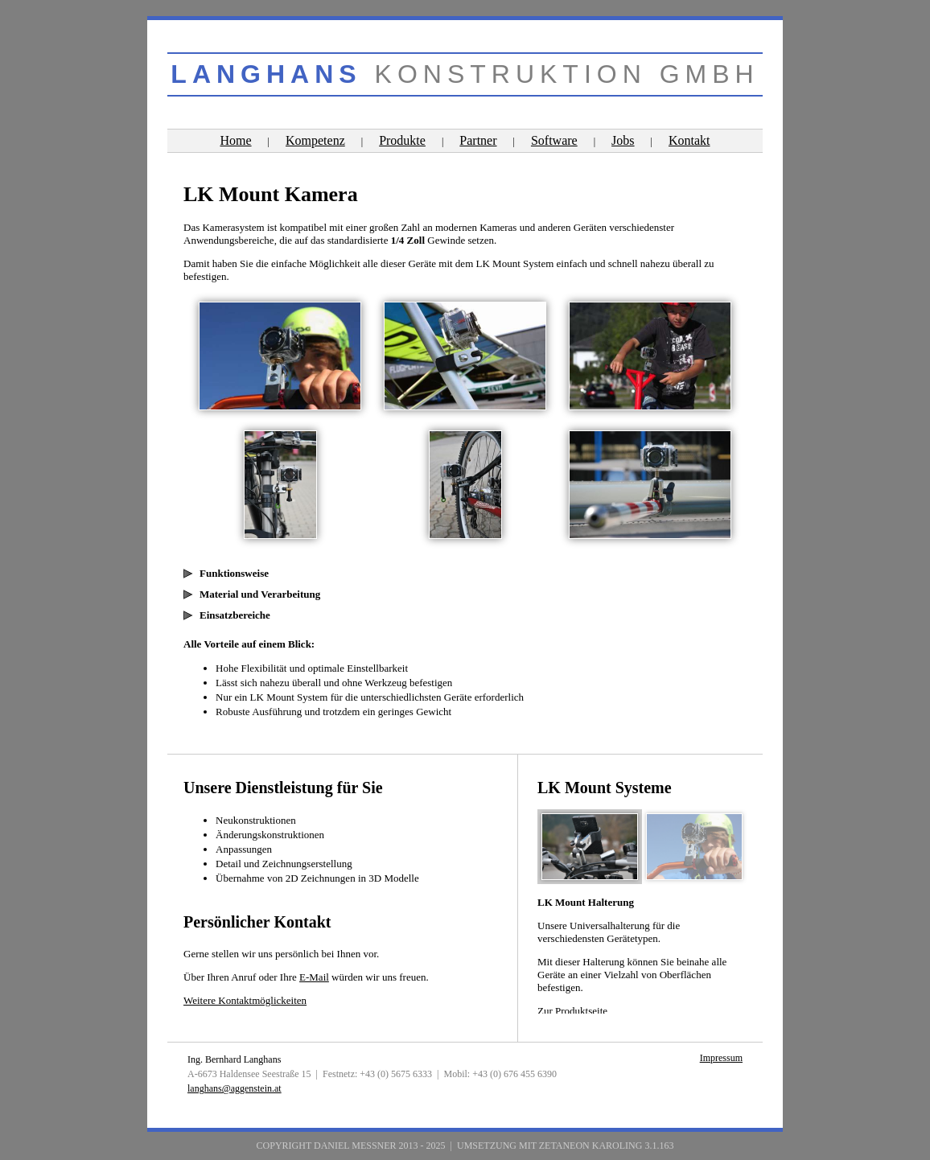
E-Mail (314, 977)
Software (554, 140)
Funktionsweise (234, 573)
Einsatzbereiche (235, 615)
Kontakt (689, 140)
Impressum (721, 1057)
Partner (477, 140)
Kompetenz (315, 140)
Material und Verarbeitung (260, 594)
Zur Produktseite (572, 1011)
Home (235, 140)
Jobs (622, 140)
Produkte (402, 140)
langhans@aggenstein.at (234, 1088)
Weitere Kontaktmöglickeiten (245, 1000)
